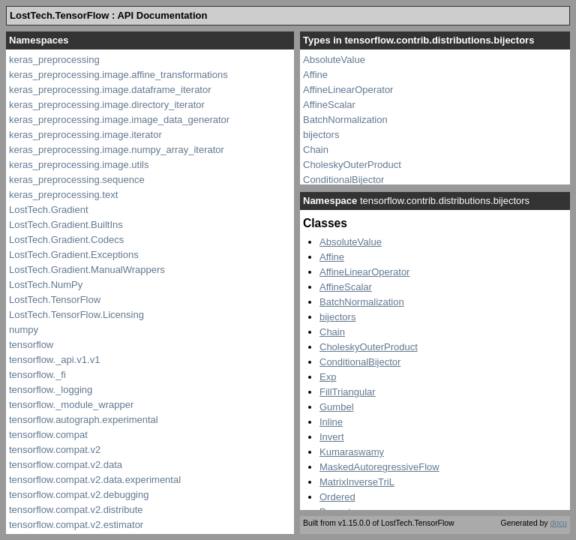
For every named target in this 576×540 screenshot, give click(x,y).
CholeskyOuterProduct (352, 164)
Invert (332, 436)
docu (558, 523)
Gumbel (337, 406)
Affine (315, 74)
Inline (331, 422)
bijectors (321, 134)
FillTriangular (348, 392)
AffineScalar (329, 104)
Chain (315, 149)
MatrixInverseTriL (357, 482)
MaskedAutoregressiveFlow (380, 466)
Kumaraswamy (352, 452)
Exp (328, 376)
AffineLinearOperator (348, 89)
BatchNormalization (345, 119)
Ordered (338, 496)
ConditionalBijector (343, 179)
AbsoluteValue (334, 59)
